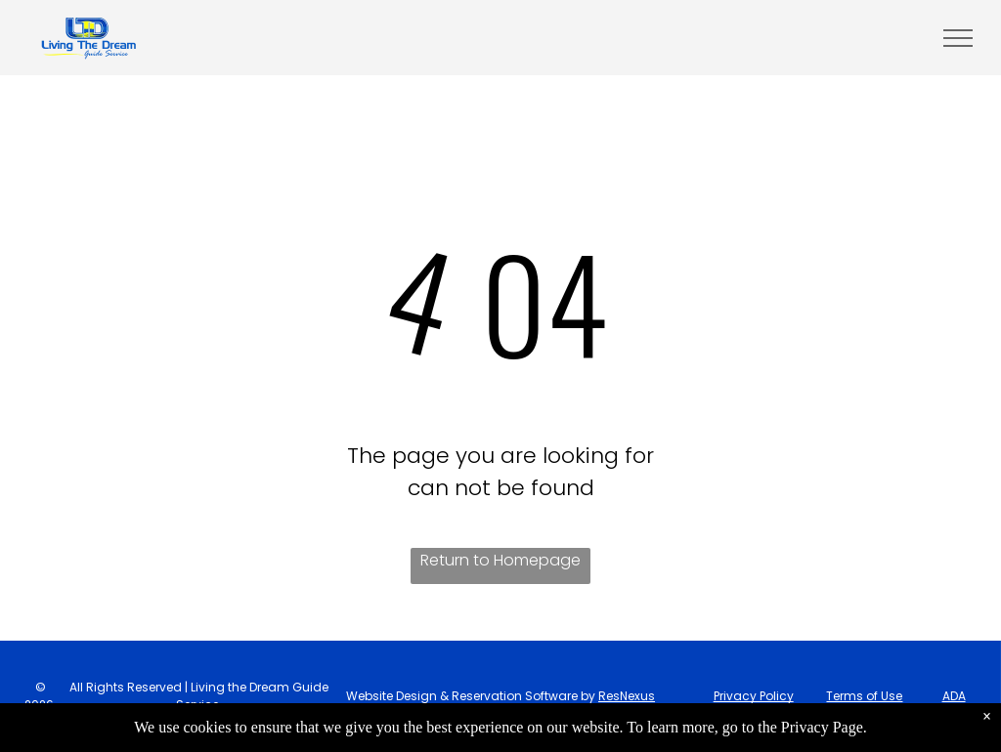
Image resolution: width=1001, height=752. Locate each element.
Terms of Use (864, 696)
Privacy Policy (754, 696)
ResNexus (626, 696)
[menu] (958, 38)
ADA (954, 696)
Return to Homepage (500, 560)
